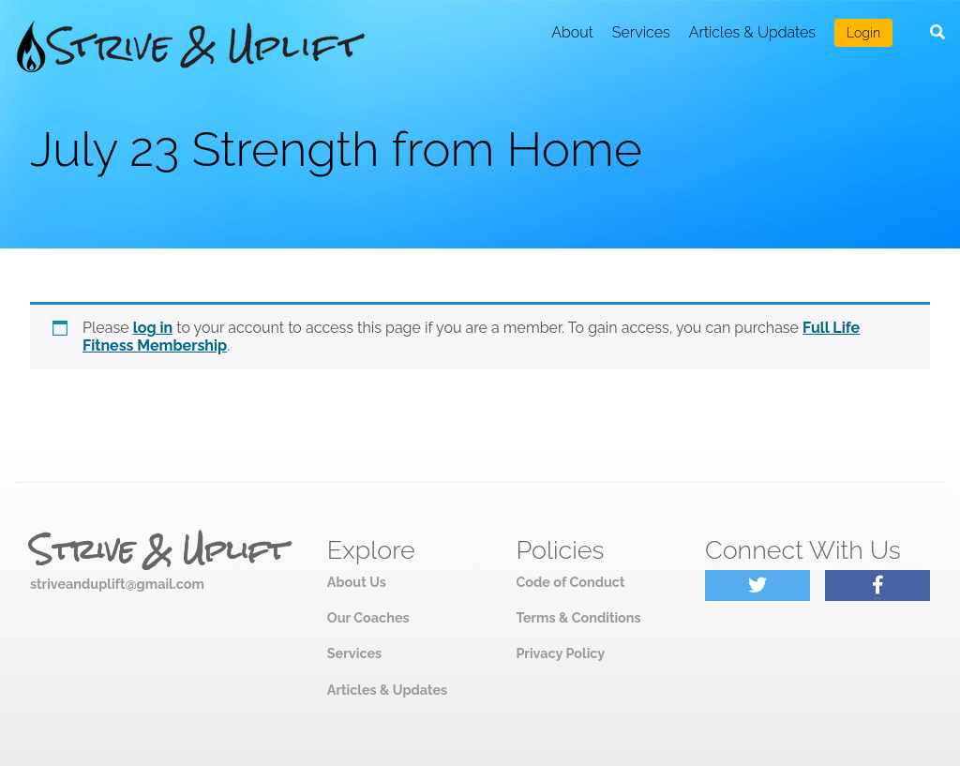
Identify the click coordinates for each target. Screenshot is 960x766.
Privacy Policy (560, 653)
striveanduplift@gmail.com (117, 584)
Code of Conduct (570, 582)
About (572, 32)
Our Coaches (368, 617)
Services (641, 32)
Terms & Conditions (578, 617)
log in (153, 328)
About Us (356, 582)
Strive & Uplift (158, 550)
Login (863, 32)
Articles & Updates (752, 32)
